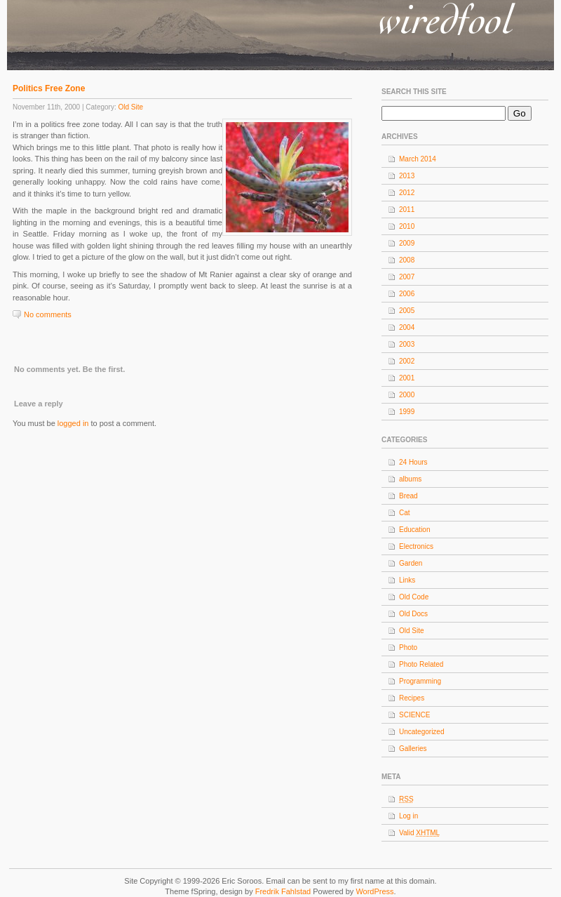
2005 (406, 310)
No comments (48, 314)
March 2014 (417, 159)
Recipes (411, 698)
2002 (406, 361)
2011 (406, 209)
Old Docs (413, 614)
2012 (406, 193)
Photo (408, 647)
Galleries (412, 748)
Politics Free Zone (49, 88)
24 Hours (413, 462)
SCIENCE (414, 715)
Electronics (416, 546)
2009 (406, 243)
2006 (406, 294)
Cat (404, 513)
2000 (406, 395)
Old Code (413, 597)
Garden (410, 563)
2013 (406, 176)
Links (407, 580)
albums (410, 479)
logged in (73, 423)
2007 (406, 277)
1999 (406, 412)
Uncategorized (421, 732)
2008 (406, 260)
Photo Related (421, 664)
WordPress (374, 891)
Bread (408, 496)
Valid (419, 833)
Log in (408, 816)
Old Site (130, 107)
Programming (420, 681)
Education (414, 529)
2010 (406, 226)
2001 (406, 378)
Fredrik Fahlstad (284, 891)
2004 (406, 327)
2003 (406, 344)
